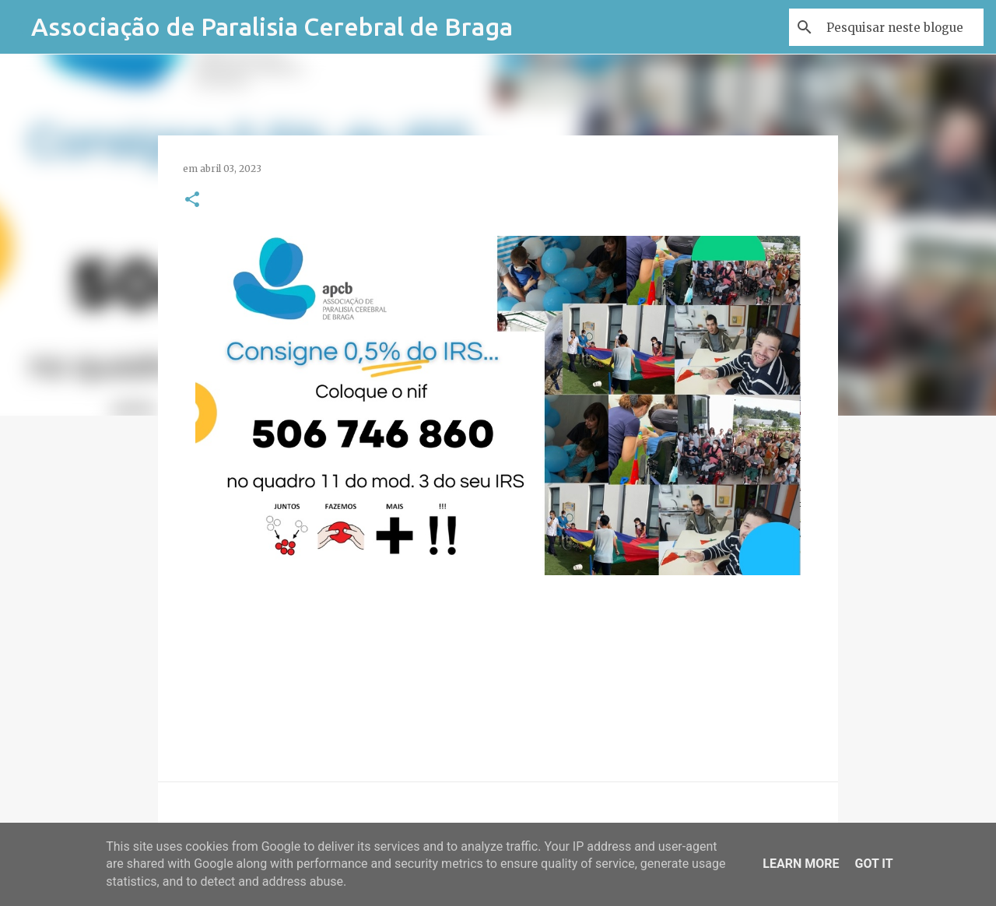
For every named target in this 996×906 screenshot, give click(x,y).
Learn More (801, 863)
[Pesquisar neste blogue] (902, 27)
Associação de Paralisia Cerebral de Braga (272, 26)
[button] (192, 200)
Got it (873, 863)
